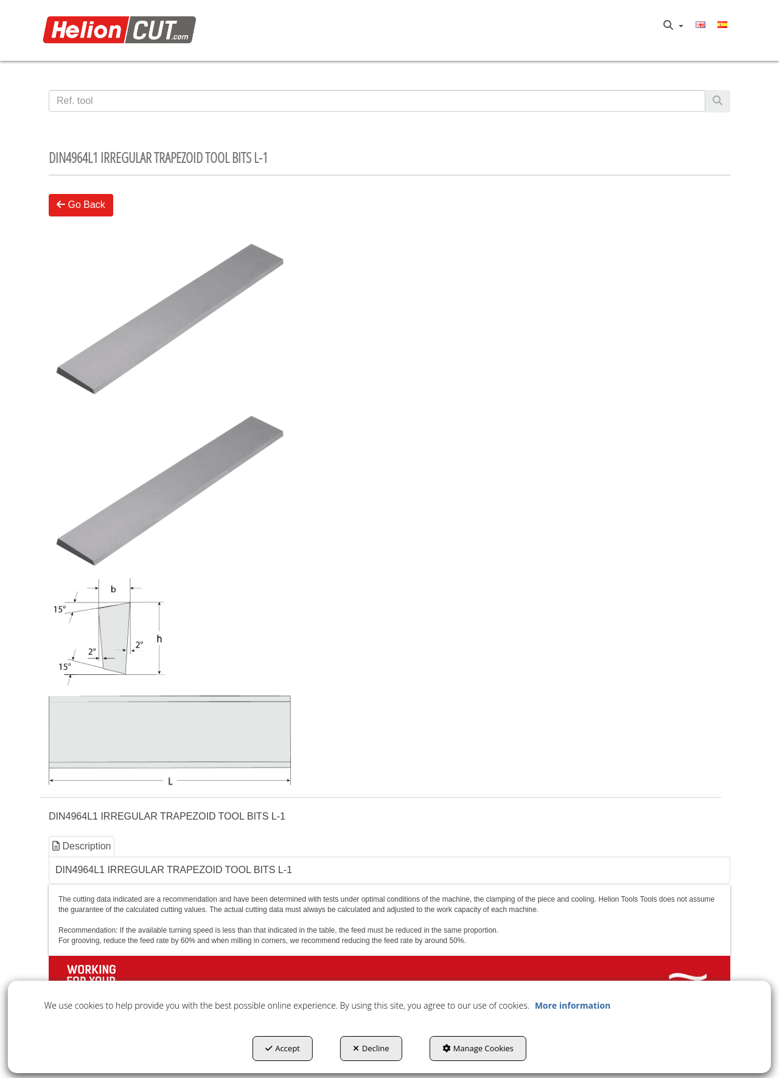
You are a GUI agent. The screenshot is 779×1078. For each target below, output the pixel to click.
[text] (377, 101)
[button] (123, 30)
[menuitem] (673, 25)
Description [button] (81, 846)
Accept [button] (282, 1048)
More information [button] (572, 1005)
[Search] (717, 101)
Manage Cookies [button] (478, 1048)
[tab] (82, 846)
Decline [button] (371, 1048)
